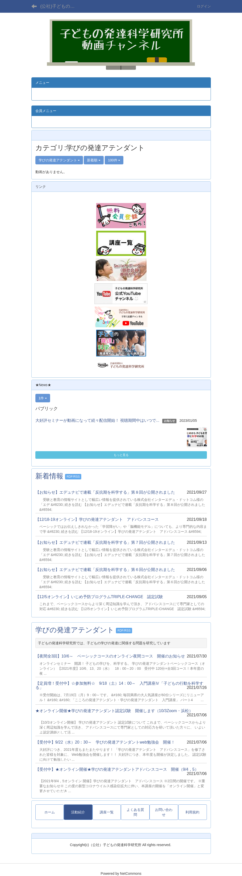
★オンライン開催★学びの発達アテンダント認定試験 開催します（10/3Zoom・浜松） (114, 711)
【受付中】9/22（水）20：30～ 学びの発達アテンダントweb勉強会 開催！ (105, 742)
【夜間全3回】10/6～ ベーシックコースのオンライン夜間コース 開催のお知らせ (110, 656)
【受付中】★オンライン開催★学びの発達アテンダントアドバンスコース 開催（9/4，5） (117, 769)
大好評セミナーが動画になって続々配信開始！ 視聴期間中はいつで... (97, 420)
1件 (43, 398)
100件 (114, 160)
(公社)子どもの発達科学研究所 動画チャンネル (61, 6)
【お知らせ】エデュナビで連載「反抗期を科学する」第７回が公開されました (105, 542)
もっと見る (121, 455)
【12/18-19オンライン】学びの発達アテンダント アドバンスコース (97, 519)
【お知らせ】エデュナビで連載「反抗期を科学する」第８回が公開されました (105, 492)
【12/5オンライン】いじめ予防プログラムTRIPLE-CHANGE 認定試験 (99, 597)
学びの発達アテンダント (75, 630)
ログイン (204, 6)
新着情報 (50, 476)
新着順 (93, 160)
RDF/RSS (73, 476)
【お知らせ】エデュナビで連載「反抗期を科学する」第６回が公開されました (105, 569)
